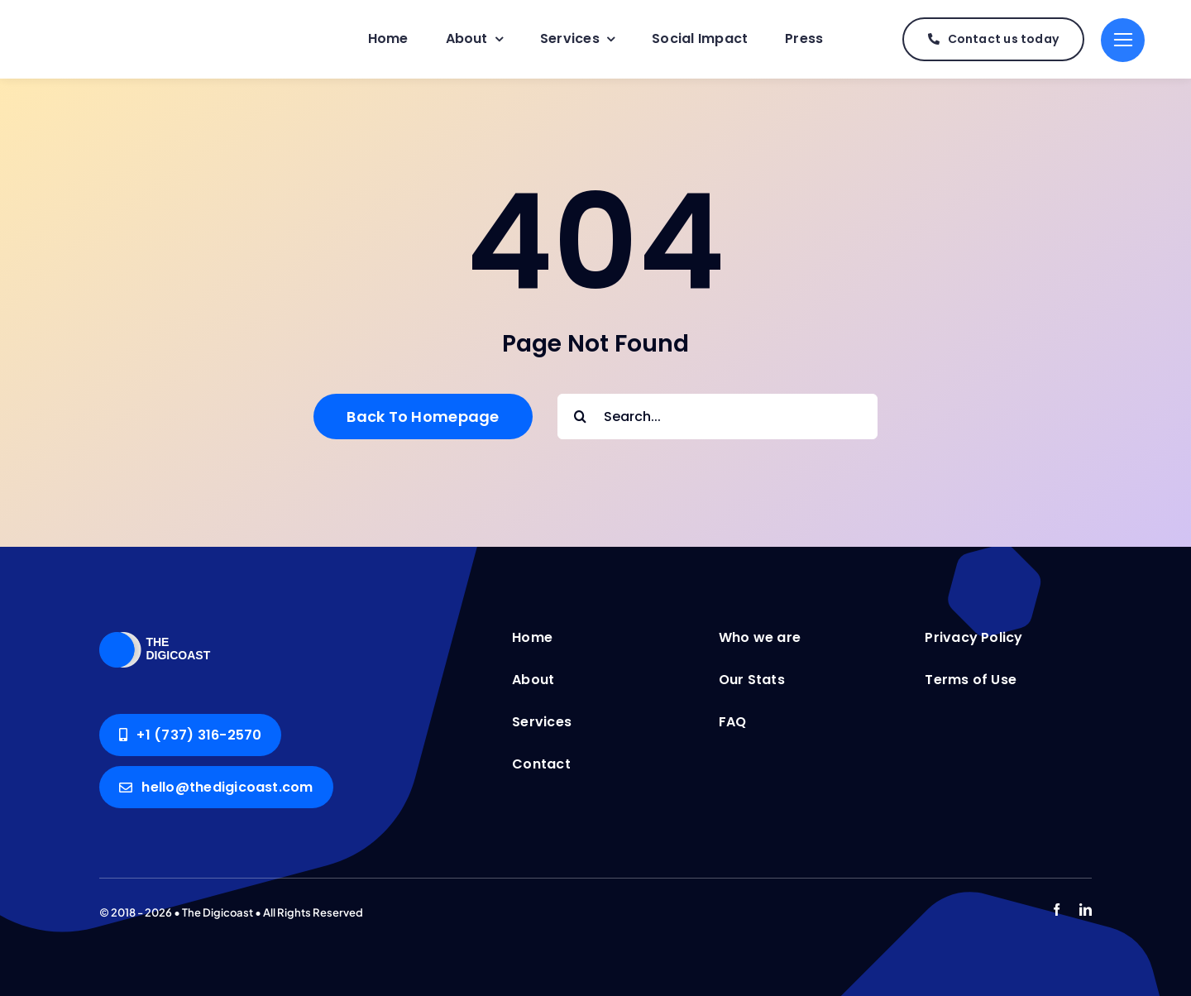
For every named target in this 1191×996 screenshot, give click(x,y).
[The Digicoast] (169, 628)
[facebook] (1056, 909)
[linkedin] (1085, 909)
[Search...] (717, 416)
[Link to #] (1123, 40)
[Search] (580, 416)
